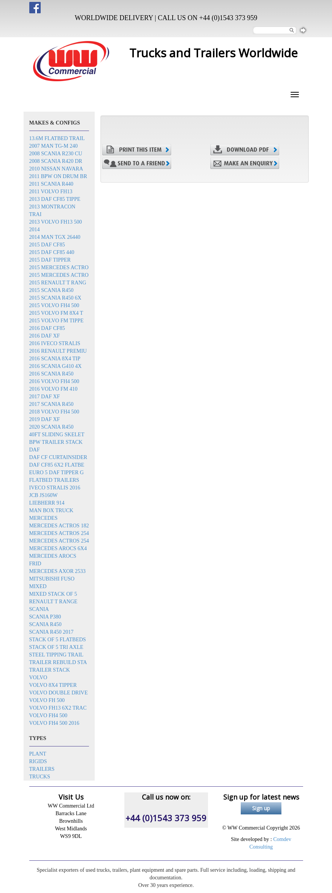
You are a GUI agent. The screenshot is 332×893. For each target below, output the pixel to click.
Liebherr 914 (47, 503)
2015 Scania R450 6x (55, 298)
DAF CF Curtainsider (58, 457)
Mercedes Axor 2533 (57, 571)
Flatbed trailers (54, 480)
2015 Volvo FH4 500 (54, 305)
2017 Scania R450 (51, 404)
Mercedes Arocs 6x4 (58, 548)
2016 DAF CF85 (47, 328)
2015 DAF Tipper (50, 260)
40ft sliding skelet (56, 434)
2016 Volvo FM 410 (53, 389)
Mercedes (43, 518)
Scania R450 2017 (51, 632)
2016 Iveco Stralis (55, 343)
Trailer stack (49, 670)
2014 (34, 229)
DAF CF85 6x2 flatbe (56, 465)
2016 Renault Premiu (58, 351)
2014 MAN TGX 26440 (55, 237)
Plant (37, 754)
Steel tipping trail (56, 655)
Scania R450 (45, 624)
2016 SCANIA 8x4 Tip (55, 358)
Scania (39, 609)
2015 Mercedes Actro (59, 267)
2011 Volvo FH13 (51, 191)
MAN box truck (51, 510)
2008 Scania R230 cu (56, 153)
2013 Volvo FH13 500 (55, 222)
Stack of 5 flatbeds (57, 639)
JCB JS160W (43, 495)
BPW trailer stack (56, 442)
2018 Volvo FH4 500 (54, 412)
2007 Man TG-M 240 (53, 146)
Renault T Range (53, 601)
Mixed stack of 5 (53, 594)
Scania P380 (45, 617)
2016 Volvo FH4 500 (54, 381)
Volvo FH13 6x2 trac (58, 708)
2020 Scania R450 (51, 427)
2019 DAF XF (44, 419)
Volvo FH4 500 (48, 715)
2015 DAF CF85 (47, 245)
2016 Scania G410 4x (55, 366)
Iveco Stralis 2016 (55, 488)
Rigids (38, 761)
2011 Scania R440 (51, 184)
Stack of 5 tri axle (56, 647)
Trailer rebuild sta (58, 662)
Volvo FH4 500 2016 (54, 723)
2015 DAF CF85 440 (52, 252)
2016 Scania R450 (51, 374)
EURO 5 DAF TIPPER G (56, 472)
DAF (34, 450)
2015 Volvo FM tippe (56, 320)
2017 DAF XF (44, 396)
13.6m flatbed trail (57, 138)
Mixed (38, 586)
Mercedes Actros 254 (59, 533)
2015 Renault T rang (57, 283)
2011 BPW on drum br (58, 176)
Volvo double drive (58, 693)
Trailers (42, 769)
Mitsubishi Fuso (52, 579)
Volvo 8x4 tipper (53, 685)
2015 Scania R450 (51, 290)
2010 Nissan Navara (56, 169)
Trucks (39, 776)
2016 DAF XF (44, 336)
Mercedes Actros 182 (59, 526)
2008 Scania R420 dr (56, 161)
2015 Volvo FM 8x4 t (56, 313)
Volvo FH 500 (47, 700)
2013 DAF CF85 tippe (55, 199)
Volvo (38, 677)
